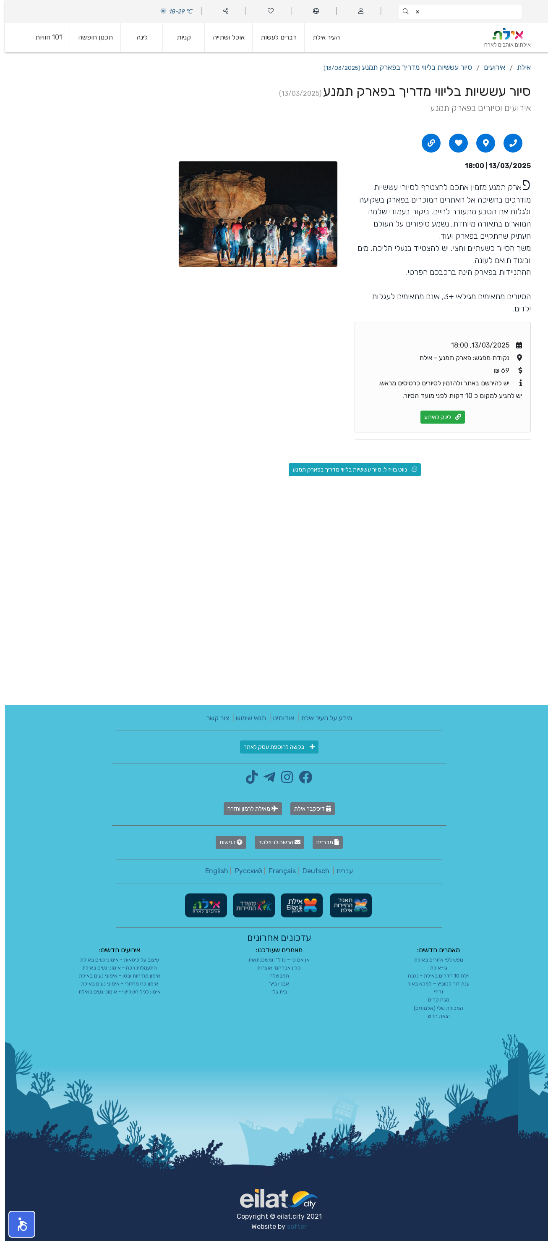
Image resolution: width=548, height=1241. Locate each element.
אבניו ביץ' (274, 983)
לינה (137, 37)
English (211, 871)
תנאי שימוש (246, 718)
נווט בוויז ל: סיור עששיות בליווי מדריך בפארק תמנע (349, 469)
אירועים (489, 67)
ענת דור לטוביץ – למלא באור (433, 983)
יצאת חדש (434, 1016)
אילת (519, 67)
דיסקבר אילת (307, 808)
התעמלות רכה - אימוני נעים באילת (114, 967)
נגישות (225, 842)
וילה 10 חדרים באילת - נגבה (433, 975)
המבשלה (274, 975)
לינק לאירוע (437, 417)
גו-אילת (433, 967)
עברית (339, 871)
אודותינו (278, 718)
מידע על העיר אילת (321, 718)
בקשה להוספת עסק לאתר (274, 747)
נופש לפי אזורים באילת (433, 959)
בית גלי (274, 991)
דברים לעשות (274, 37)
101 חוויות (43, 37)
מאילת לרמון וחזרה (247, 808)
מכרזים (322, 842)
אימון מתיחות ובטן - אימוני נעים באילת (114, 975)
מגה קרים (433, 999)
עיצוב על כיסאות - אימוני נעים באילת (114, 959)
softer (292, 1226)
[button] (16, 1224)
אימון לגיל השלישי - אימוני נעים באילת (114, 991)
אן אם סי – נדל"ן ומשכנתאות (274, 959)
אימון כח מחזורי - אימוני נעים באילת (114, 983)
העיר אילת (321, 37)
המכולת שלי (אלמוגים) (433, 1008)
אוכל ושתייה (224, 37)
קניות (179, 37)
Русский (243, 871)
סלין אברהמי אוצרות (274, 967)
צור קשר (212, 718)
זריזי (433, 991)
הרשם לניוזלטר (274, 842)
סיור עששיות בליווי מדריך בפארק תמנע (392, 67)
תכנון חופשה (90, 37)
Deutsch (310, 871)
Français (277, 871)
